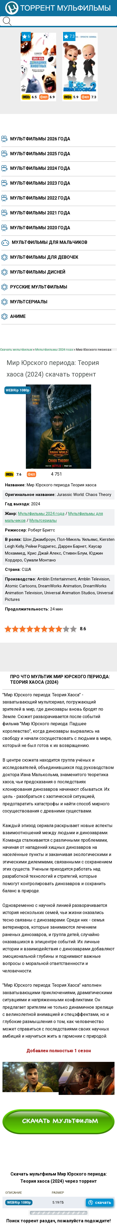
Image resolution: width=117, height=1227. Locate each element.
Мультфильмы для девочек (44, 257)
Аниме (18, 316)
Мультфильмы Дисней (37, 272)
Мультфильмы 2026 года (40, 138)
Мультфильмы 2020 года (40, 227)
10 (73, 629)
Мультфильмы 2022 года (40, 198)
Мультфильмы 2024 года (40, 168)
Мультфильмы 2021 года (40, 213)
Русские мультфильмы (38, 287)
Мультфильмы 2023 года (40, 183)
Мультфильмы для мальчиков (49, 242)
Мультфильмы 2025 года (40, 153)
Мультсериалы (28, 301)
